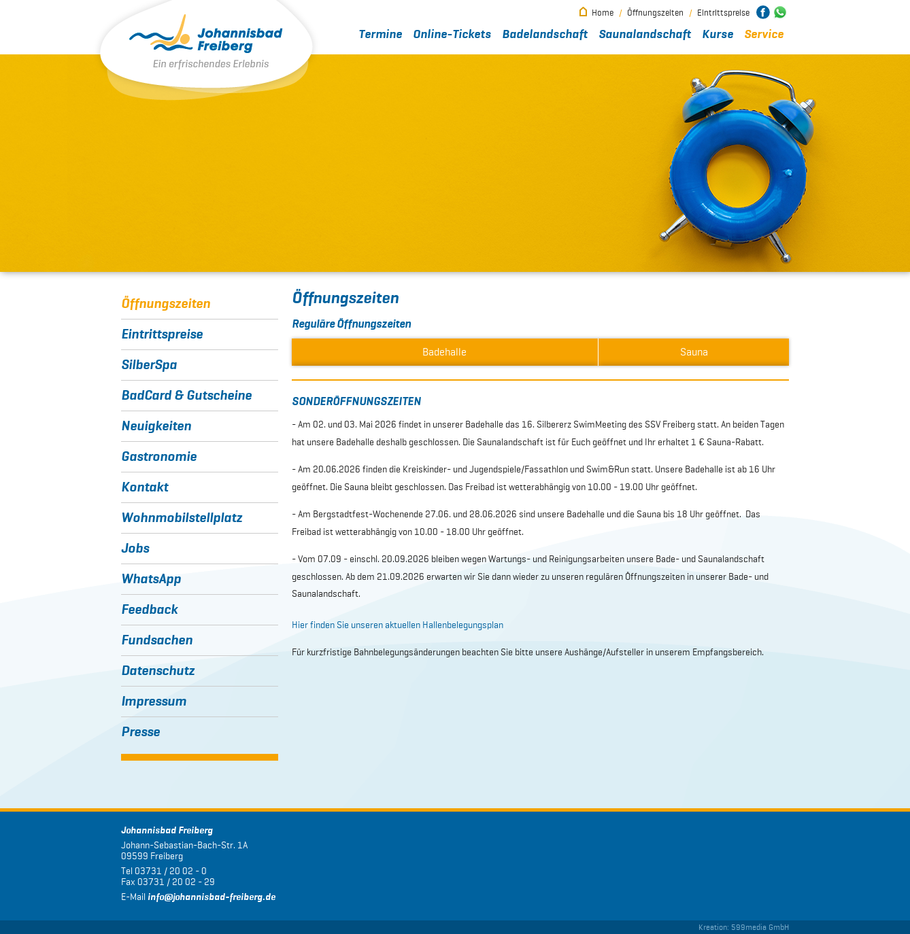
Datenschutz (158, 671)
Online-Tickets (452, 35)
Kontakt (144, 487)
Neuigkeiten (156, 426)
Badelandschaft (545, 35)
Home (602, 12)
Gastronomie (159, 457)
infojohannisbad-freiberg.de (211, 897)
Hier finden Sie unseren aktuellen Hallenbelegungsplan (397, 625)
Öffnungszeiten (655, 12)
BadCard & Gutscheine (186, 395)
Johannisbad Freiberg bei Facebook (763, 12)
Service (763, 35)
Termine (380, 35)
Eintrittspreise (723, 12)
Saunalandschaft (645, 35)
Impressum (153, 701)
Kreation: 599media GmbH (743, 927)
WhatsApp (151, 579)
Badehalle (444, 351)
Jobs (135, 548)
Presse (140, 732)
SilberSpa (149, 365)
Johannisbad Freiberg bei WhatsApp (780, 12)
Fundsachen (156, 640)
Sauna (694, 351)
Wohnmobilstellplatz (181, 518)
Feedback (149, 610)
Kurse (717, 35)
